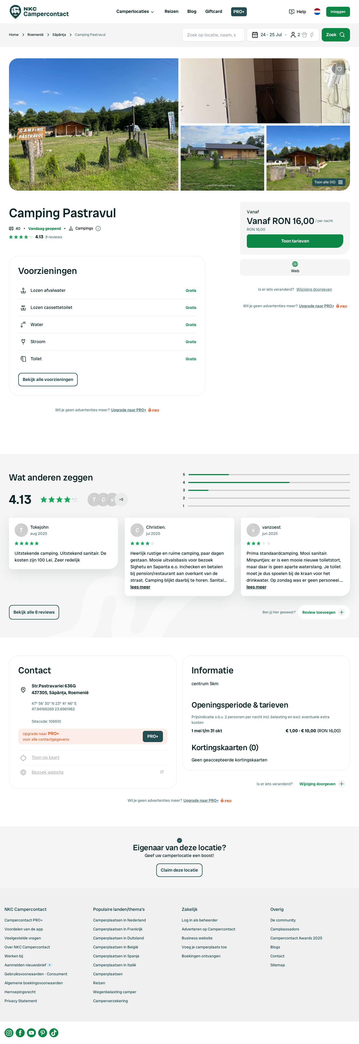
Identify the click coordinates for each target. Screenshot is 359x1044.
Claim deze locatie (179, 870)
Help (297, 12)
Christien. (156, 527)
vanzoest (271, 527)
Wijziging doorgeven (314, 289)
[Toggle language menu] (317, 12)
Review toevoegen (324, 612)
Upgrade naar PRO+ (128, 409)
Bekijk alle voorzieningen (48, 379)
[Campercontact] (42, 11)
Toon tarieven (295, 241)
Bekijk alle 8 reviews (34, 612)
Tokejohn (39, 527)
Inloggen (338, 11)
